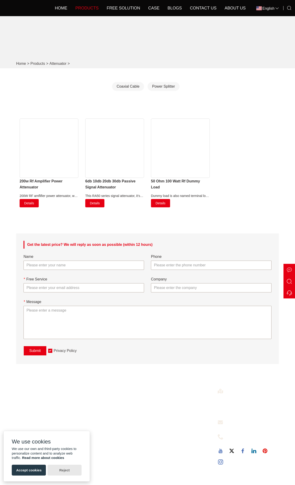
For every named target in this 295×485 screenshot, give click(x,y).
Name (28, 257)
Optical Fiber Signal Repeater (175, 424)
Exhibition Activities (35, 409)
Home (55, 8)
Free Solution (117, 8)
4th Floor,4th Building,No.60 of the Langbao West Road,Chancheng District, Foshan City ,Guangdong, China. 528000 (252, 403)
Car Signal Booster (166, 438)
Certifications (30, 416)
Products (81, 8)
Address (234, 390)
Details (29, 203)
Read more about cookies (43, 458)
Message (32, 302)
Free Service (35, 279)
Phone (156, 257)
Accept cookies (28, 470)
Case (148, 8)
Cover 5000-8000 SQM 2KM (174, 431)
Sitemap (92, 424)
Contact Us (197, 8)
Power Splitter (163, 86)
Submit (35, 351)
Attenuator (58, 63)
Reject (64, 470)
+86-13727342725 (241, 441)
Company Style (32, 424)
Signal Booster (163, 402)
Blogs (169, 8)
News (90, 416)
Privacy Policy (65, 351)
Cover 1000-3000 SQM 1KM (174, 416)
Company (159, 279)
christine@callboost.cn (244, 426)
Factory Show (31, 402)
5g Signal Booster (165, 409)
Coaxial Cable (127, 86)
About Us (229, 8)
